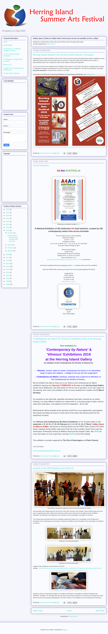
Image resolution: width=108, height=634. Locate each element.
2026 (8, 209)
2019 (8, 230)
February (11, 248)
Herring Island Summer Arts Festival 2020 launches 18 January (63, 54)
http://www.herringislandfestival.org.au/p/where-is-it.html (64, 259)
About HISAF (7, 45)
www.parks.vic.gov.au (68, 281)
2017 (8, 257)
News (5, 42)
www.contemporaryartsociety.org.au (47, 451)
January (11, 251)
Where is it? (7, 65)
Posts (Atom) (73, 616)
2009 (8, 281)
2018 (8, 254)
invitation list (90, 74)
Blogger (64, 630)
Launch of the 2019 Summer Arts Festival (53, 468)
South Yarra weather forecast (14, 107)
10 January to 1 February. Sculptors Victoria (12, 49)
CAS (73, 265)
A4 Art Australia (41, 165)
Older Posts (100, 611)
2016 (8, 260)
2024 (8, 215)
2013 (8, 269)
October (11, 233)
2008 (8, 284)
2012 (8, 272)
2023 (8, 218)
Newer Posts (38, 611)
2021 (8, 224)
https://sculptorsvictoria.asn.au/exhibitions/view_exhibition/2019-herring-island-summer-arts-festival (70, 568)
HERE (96, 431)
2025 (8, 212)
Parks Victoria (51, 44)
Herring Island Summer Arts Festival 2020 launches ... (12, 238)
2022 (8, 221)
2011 (8, 275)
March (10, 245)
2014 (8, 266)
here (78, 224)
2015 (8, 263)
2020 (8, 227)
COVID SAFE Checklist (11, 73)
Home (69, 611)
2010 (8, 278)
